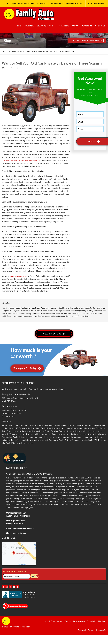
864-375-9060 (97, 3)
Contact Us (100, 25)
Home (19, 25)
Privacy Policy (92, 621)
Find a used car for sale (16, 533)
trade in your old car (18, 276)
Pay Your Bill (87, 25)
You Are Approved (45, 25)
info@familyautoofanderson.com (68, 3)
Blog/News (102, 621)
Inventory (29, 25)
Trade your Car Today (27, 368)
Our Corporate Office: (15, 520)
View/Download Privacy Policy (20, 528)
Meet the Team (62, 25)
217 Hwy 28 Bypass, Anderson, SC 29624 (27, 3)
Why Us (75, 25)
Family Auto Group (14, 523)
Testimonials (82, 630)
